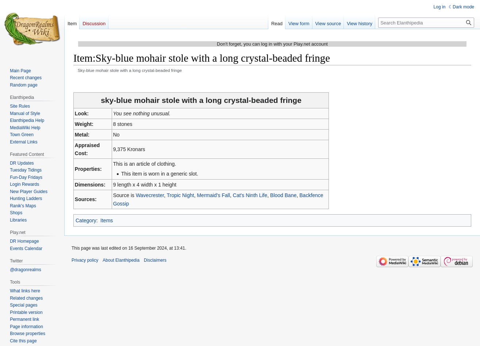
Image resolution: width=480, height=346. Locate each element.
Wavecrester (150, 195)
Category (86, 220)
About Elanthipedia (121, 260)
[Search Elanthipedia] (426, 23)
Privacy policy (85, 260)
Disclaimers (155, 260)
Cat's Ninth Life (250, 195)
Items (106, 220)
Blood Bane (283, 195)
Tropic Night (180, 195)
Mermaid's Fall (213, 195)
